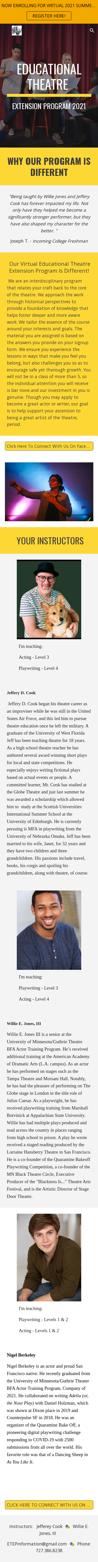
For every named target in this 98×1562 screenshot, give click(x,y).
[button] (6, 30)
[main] (49, 85)
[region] (49, 12)
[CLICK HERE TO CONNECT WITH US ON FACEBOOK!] (49, 1505)
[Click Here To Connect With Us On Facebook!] (49, 446)
